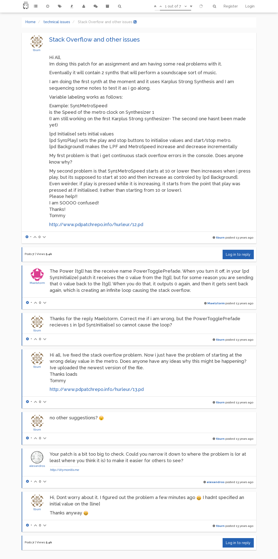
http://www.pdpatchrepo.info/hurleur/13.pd (97, 389)
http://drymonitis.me (64, 470)
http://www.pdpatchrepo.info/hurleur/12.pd (96, 224)
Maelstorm (37, 283)
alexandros (37, 466)
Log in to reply (238, 254)
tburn (36, 50)
